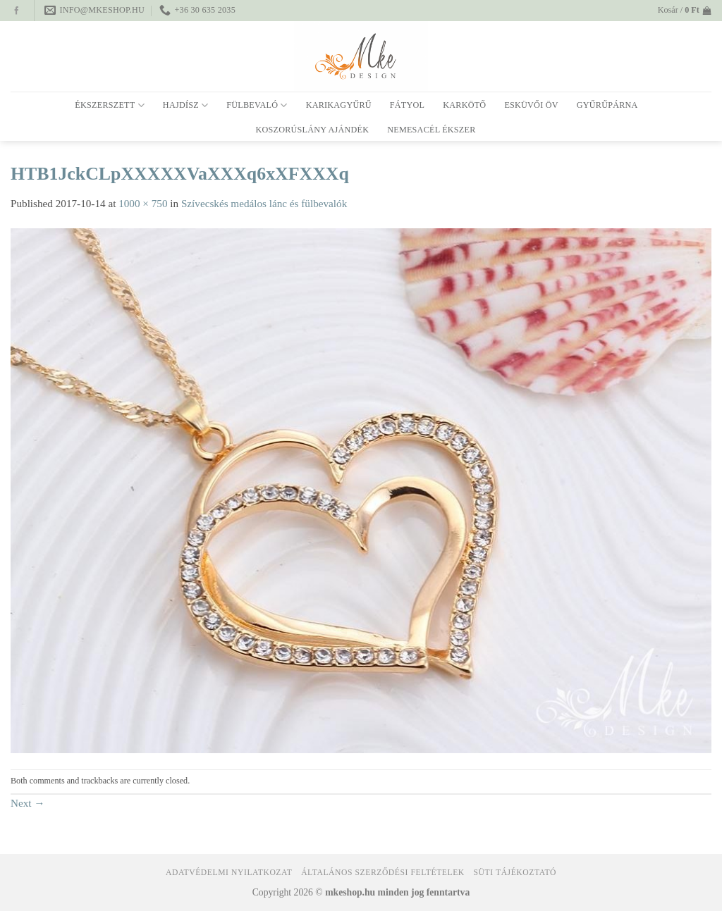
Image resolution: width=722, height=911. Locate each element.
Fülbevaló (256, 105)
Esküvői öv (531, 105)
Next (28, 803)
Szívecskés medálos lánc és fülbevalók (264, 203)
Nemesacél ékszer (431, 130)
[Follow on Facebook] (16, 11)
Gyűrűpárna (607, 105)
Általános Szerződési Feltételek (383, 872)
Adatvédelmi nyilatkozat (229, 872)
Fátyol (407, 105)
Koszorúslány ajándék (312, 130)
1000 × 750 (142, 203)
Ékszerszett (110, 105)
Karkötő (464, 105)
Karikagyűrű (339, 105)
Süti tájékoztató (515, 872)
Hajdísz (185, 105)
